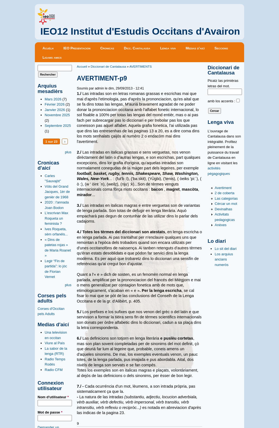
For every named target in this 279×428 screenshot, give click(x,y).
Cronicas (107, 48)
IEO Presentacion (76, 48)
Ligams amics (52, 57)
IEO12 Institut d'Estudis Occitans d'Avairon (140, 31)
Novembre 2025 (57, 115)
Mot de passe (50, 412)
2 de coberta (224, 193)
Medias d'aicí (195, 48)
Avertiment (223, 188)
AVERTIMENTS (140, 66)
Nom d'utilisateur (53, 397)
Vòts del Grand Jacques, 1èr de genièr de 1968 (57, 191)
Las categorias (226, 198)
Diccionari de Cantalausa (108, 66)
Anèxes (220, 225)
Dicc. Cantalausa (137, 48)
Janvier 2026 (55, 110)
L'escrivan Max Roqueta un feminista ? (56, 218)
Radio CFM (54, 370)
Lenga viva (168, 48)
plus (68, 152)
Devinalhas (223, 209)
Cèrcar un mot (226, 204)
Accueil (82, 66)
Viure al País (55, 343)
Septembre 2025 (58, 126)
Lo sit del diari (225, 249)
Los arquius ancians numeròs (224, 259)
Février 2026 (55, 104)
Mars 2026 (53, 99)
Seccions (221, 48)
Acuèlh (48, 48)
